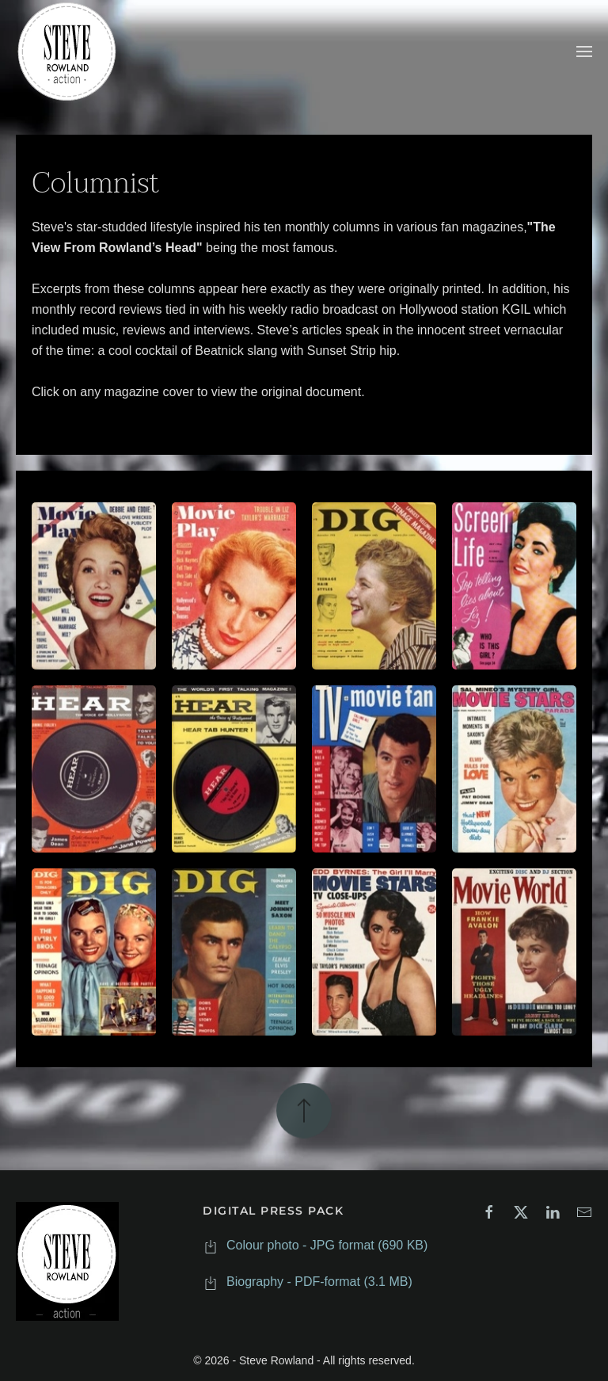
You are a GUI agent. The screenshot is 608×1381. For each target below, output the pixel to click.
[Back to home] (67, 51)
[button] (584, 51)
